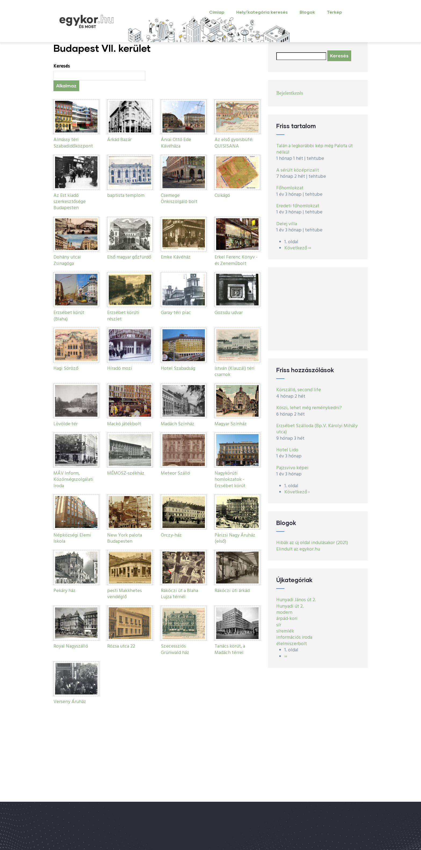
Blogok (307, 11)
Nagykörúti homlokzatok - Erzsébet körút (230, 480)
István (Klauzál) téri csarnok (235, 372)
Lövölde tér (65, 424)
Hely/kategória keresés (262, 11)
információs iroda (294, 637)
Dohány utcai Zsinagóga (67, 260)
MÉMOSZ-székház (125, 473)
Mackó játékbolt (124, 424)
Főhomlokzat (289, 188)
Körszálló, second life (298, 390)
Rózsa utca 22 (121, 646)
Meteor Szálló (175, 473)
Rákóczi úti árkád (232, 591)
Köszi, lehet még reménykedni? (309, 408)
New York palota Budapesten (124, 538)
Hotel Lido (287, 450)
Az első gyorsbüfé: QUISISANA (234, 143)
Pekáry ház (64, 591)
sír (278, 625)
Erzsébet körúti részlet (123, 316)
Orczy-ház (171, 535)
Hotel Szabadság (178, 368)
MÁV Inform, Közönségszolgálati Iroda (73, 480)
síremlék (285, 631)
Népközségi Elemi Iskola (72, 538)
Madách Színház (177, 424)
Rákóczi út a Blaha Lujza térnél (179, 594)
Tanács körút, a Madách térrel (230, 649)
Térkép (334, 11)
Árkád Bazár (119, 140)
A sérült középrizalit (297, 170)
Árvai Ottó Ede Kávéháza (176, 143)
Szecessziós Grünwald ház (175, 649)
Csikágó (222, 195)
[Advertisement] (318, 308)
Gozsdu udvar (229, 313)
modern (284, 612)
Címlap (216, 11)
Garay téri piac (176, 313)
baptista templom (125, 195)
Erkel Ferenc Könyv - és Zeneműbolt (236, 260)
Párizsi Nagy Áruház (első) (235, 538)
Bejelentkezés (289, 93)
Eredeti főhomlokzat (297, 206)
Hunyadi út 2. (290, 606)
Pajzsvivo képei (292, 468)
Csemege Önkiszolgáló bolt (179, 199)
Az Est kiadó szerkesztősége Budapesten (69, 202)
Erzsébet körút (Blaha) (68, 316)
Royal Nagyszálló (70, 646)
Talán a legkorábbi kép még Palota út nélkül (314, 149)
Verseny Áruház (69, 702)
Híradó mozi (119, 368)
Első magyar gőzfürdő (129, 257)
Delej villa (286, 224)
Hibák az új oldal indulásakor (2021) (312, 543)
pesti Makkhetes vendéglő (124, 594)
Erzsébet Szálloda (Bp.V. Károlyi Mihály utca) (317, 429)
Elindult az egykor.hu (298, 549)
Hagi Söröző (65, 368)
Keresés (61, 66)
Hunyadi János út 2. (296, 600)
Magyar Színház (231, 424)
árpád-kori (286, 619)
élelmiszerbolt (291, 644)
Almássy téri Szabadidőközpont (73, 143)
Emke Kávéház (176, 257)
